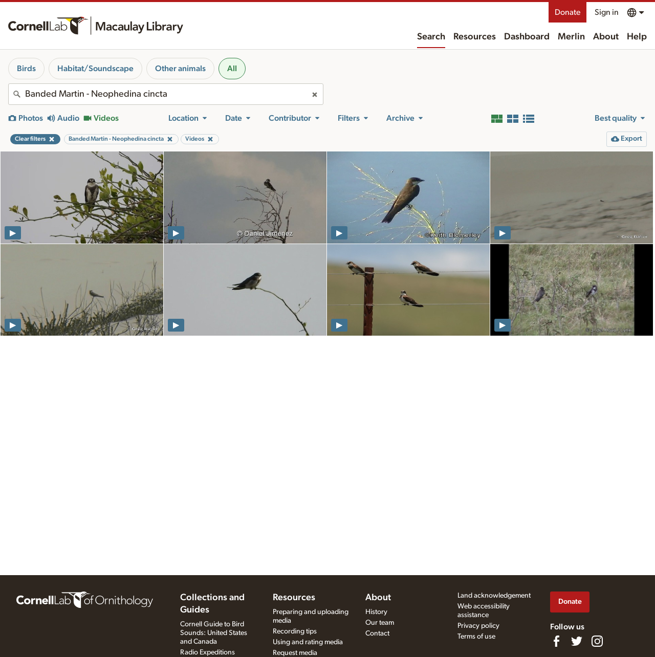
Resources (474, 36)
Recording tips (295, 631)
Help (637, 36)
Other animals (180, 68)
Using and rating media (308, 642)
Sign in (607, 12)
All (232, 68)
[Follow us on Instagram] (597, 641)
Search (431, 36)
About (606, 36)
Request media (295, 652)
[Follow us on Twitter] (577, 641)
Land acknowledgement (494, 595)
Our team (379, 622)
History (376, 612)
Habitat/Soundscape (95, 68)
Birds (26, 68)
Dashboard (527, 36)
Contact (377, 633)
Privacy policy (478, 625)
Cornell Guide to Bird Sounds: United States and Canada (213, 633)
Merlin (571, 36)
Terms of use (476, 636)
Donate (567, 12)
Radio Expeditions (207, 652)
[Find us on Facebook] (556, 641)
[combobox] (166, 94)
